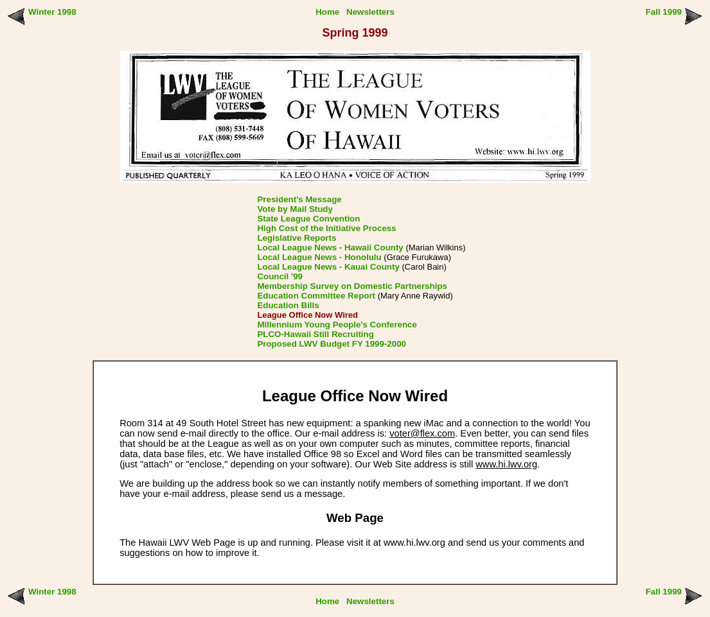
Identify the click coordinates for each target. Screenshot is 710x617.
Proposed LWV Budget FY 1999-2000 (331, 344)
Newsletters (370, 12)
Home (327, 12)
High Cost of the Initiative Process (326, 228)
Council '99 (280, 276)
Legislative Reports (296, 238)
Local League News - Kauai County (328, 267)
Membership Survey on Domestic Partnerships (352, 286)
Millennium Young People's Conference (337, 324)
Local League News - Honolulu (319, 257)
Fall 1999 (664, 12)
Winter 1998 (52, 12)
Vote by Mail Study (295, 209)
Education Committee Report (316, 295)
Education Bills (288, 305)
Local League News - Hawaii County (330, 247)
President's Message (299, 199)
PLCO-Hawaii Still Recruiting (315, 334)
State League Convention (308, 218)
